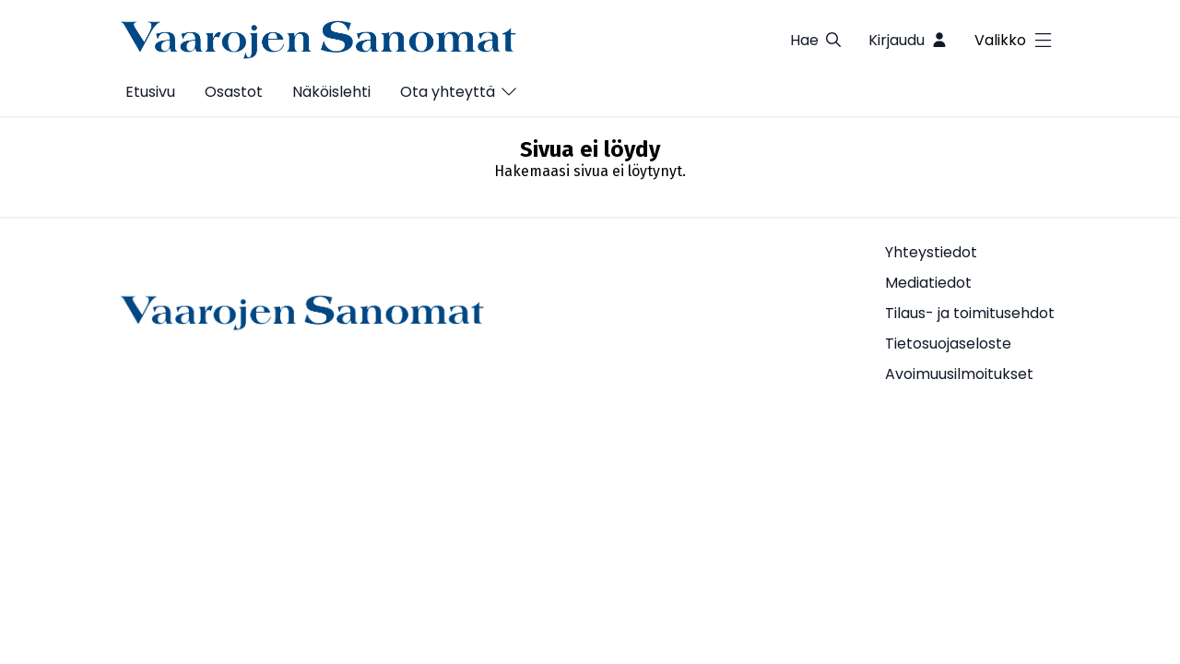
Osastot (234, 91)
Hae (816, 40)
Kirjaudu (908, 40)
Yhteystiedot (931, 252)
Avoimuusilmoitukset (959, 374)
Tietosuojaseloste (948, 343)
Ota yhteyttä (447, 91)
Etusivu (150, 91)
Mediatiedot (928, 282)
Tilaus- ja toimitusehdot (970, 313)
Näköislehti (331, 91)
